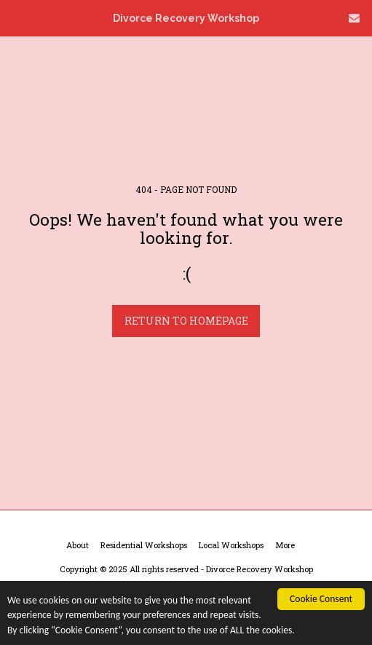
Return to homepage (186, 321)
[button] (16, 17)
